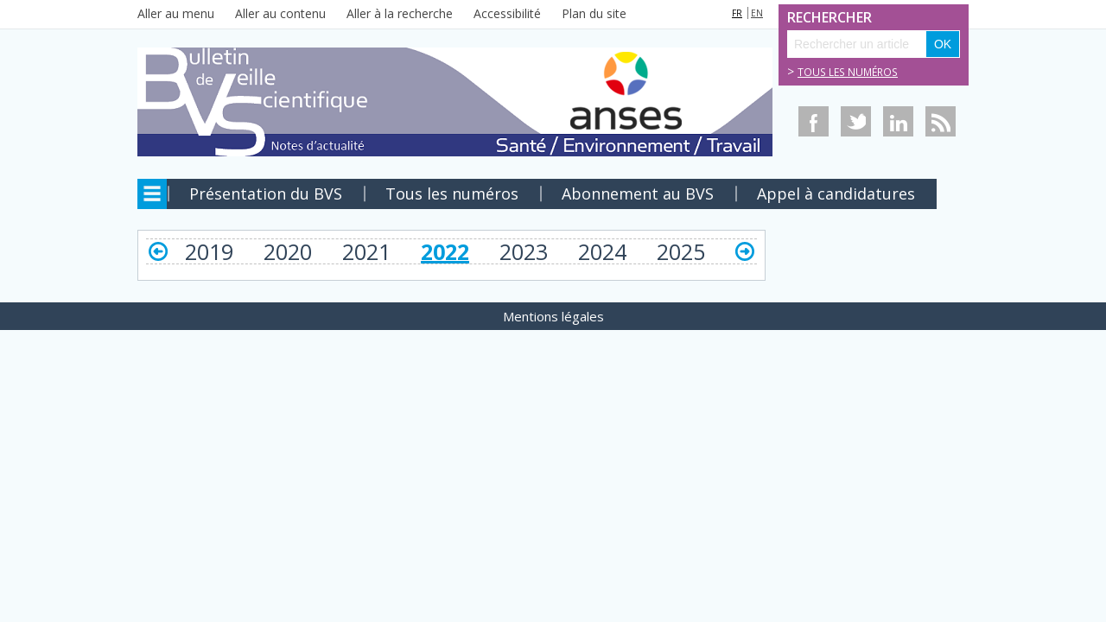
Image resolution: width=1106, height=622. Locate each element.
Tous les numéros (848, 72)
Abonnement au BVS (638, 193)
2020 (288, 251)
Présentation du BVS (265, 193)
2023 (523, 251)
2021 (366, 251)
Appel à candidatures (836, 193)
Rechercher (806, 18)
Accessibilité (507, 13)
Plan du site (594, 13)
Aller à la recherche (399, 13)
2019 (209, 251)
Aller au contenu (280, 13)
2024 (602, 251)
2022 (445, 251)
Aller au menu (175, 13)
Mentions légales (553, 316)
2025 (681, 251)
